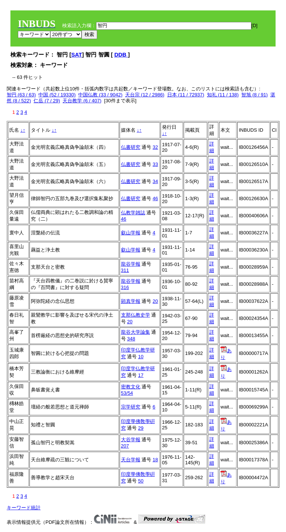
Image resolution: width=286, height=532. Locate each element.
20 (155, 301)
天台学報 (130, 459)
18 (155, 459)
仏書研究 (130, 147)
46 (155, 198)
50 (140, 481)
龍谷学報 (130, 264)
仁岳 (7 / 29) (47, 100)
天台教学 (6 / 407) (82, 100)
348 (131, 339)
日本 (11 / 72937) (185, 94)
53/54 (127, 393)
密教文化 (130, 387)
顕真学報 (130, 301)
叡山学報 (130, 232)
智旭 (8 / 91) (254, 94)
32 (155, 147)
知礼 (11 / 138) (223, 94)
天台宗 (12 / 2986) (145, 94)
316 (125, 287)
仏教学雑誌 (133, 212)
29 (140, 428)
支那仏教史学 (135, 315)
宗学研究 (130, 407)
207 (125, 446)
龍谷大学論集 (135, 332)
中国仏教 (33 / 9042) (100, 94)
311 (125, 270)
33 (155, 164)
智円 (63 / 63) (21, 94)
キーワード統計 (24, 507)
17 (140, 375)
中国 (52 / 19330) (57, 94)
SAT (76, 54)
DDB (121, 54)
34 (155, 181)
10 (140, 356)
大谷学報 (130, 439)
